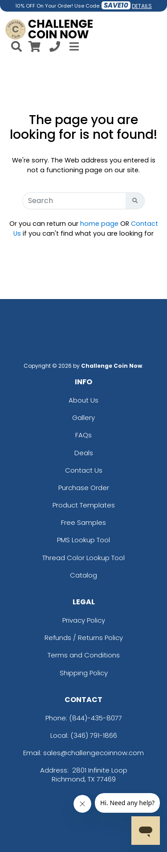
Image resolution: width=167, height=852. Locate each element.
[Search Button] (135, 200)
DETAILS (142, 6)
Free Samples (83, 522)
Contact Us (83, 470)
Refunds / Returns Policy (84, 637)
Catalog (83, 575)
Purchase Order (83, 487)
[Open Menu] (73, 46)
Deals (83, 452)
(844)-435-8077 (95, 718)
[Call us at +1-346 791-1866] (54, 48)
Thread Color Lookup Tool (83, 557)
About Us (83, 400)
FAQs (83, 435)
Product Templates (84, 505)
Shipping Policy (84, 672)
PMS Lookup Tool (83, 539)
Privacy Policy (83, 620)
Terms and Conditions (84, 655)
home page (99, 223)
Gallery (83, 417)
